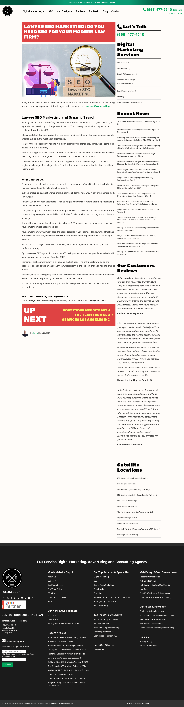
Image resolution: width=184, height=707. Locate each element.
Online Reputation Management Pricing (157, 628)
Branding (120, 97)
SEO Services (122, 63)
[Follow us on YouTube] (22, 598)
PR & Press (52, 593)
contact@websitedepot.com (14, 621)
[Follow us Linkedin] (29, 598)
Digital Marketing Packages (152, 611)
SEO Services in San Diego (127, 501)
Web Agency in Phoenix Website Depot (131, 478)
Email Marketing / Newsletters (128, 102)
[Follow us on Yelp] (15, 598)
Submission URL (8, 656)
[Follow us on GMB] (19, 598)
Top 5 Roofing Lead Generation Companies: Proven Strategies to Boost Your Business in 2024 (136, 195)
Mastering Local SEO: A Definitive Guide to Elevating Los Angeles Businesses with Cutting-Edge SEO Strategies (138, 139)
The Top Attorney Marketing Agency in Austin (134, 512)
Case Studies (53, 619)
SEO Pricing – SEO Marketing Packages (157, 615)
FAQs (50, 601)
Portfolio (94, 11)
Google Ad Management (126, 74)
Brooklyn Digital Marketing (127, 506)
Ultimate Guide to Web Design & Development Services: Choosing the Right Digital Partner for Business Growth (138, 163)
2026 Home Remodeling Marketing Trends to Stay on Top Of (139, 123)
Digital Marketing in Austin (127, 518)
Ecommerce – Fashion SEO (105, 636)
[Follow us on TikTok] (26, 598)
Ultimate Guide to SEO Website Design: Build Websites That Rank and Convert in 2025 (137, 245)
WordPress (144, 589)
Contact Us (99, 650)
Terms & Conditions (148, 646)
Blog (105, 11)
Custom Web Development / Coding (155, 597)
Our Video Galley (55, 589)
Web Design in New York (126, 484)
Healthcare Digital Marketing (106, 628)
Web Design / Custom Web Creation (155, 585)
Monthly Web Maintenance (151, 623)
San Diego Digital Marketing (127, 535)
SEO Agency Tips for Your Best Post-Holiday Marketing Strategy (138, 253)
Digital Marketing (33, 11)
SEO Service (131, 703)
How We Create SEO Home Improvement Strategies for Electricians (138, 131)
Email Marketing (101, 605)
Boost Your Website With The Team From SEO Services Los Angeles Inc (87, 315)
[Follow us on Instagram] (12, 598)
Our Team (52, 581)
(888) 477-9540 (157, 10)
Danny (35, 333)
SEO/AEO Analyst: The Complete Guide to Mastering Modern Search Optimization (136, 237)
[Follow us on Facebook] (5, 598)
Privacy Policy (146, 641)
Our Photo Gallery (55, 585)
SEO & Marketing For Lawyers (106, 619)
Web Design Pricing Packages (153, 619)
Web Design (64, 11)
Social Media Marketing (125, 91)
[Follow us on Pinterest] (33, 598)
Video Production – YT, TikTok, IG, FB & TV (112, 597)
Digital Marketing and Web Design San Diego (133, 490)
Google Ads (99, 589)
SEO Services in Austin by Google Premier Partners (136, 495)
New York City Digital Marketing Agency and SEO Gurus (137, 529)
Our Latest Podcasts (57, 597)
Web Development (124, 84)
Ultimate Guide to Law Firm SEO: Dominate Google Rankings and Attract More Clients (136, 155)
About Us (52, 577)
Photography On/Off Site (105, 601)
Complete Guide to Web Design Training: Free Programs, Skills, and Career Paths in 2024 (138, 187)
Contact (116, 11)
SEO (50, 11)
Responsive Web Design (126, 80)
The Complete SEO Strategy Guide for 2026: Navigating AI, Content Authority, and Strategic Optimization (138, 147)
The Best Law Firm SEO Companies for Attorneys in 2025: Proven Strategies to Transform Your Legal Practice (136, 220)
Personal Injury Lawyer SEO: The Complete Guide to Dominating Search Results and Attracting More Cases (138, 171)
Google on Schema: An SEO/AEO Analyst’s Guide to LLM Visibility (138, 211)
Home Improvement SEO (104, 632)
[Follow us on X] (8, 598)
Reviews (80, 11)
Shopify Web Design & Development (155, 593)
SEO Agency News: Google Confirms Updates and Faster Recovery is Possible (138, 229)
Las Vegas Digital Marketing (127, 523)
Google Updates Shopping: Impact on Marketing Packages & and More (135, 179)
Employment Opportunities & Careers (64, 623)
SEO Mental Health (102, 623)
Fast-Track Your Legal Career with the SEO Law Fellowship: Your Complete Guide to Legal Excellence (137, 203)
